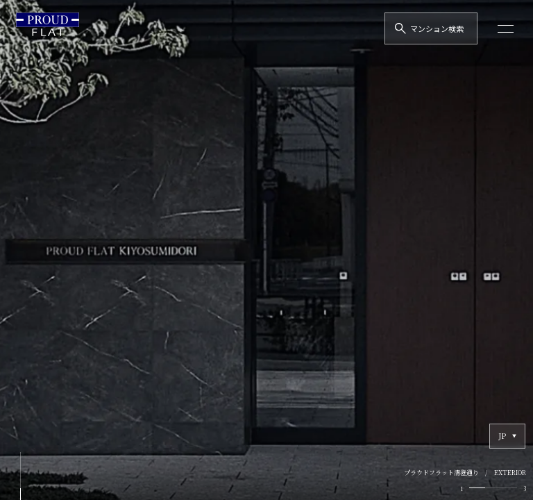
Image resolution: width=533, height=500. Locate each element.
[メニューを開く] (506, 28)
